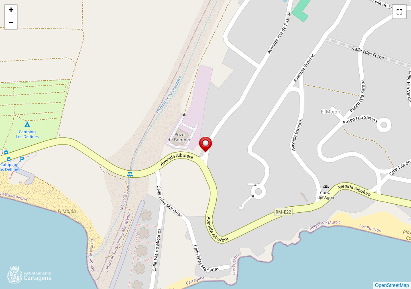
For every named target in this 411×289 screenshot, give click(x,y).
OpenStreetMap (392, 285)
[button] (205, 145)
